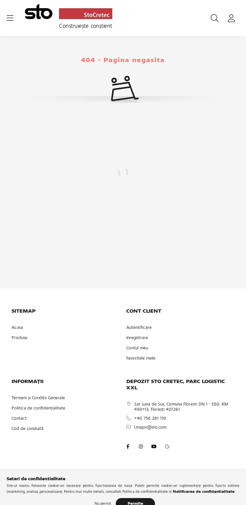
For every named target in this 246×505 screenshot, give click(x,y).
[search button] (214, 18)
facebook (127, 446)
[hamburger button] (9, 18)
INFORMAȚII (28, 381)
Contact (19, 418)
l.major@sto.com (150, 427)
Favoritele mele (140, 358)
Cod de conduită (28, 429)
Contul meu (137, 348)
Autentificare (139, 328)
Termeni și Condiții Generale (38, 398)
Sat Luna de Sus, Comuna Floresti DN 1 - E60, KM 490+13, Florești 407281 (181, 407)
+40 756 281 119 (150, 418)
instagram (140, 446)
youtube (154, 446)
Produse (19, 338)
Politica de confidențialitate (38, 408)
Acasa (17, 328)
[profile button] (231, 18)
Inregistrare (137, 338)
